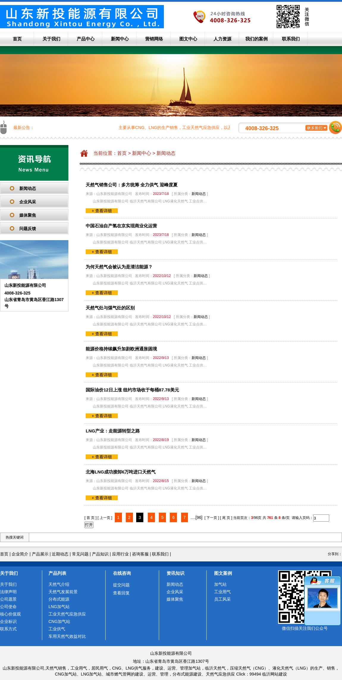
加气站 (220, 584)
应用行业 (120, 554)
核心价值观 (10, 614)
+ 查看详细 (102, 210)
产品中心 (86, 38)
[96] (198, 517)
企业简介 (20, 554)
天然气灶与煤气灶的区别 (110, 307)
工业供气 (56, 629)
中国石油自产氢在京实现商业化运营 (121, 225)
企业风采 (27, 201)
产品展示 (40, 554)
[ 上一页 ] (105, 518)
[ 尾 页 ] (226, 518)
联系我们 (291, 38)
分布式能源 (58, 599)
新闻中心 (120, 38)
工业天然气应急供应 (67, 614)
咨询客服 (140, 554)
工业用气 (222, 591)
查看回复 (121, 593)
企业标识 (8, 621)
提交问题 (121, 585)
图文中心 (188, 38)
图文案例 (223, 573)
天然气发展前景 (63, 591)
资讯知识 (175, 573)
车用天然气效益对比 (67, 636)
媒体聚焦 (27, 215)
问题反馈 (27, 228)
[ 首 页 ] (90, 518)
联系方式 (8, 629)
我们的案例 (256, 38)
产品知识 (100, 554)
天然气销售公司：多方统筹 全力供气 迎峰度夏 (131, 184)
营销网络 (154, 38)
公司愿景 (8, 599)
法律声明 (8, 591)
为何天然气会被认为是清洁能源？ (119, 266)
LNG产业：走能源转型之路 (113, 430)
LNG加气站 (59, 606)
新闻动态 (27, 188)
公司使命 (8, 606)
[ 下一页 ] (211, 518)
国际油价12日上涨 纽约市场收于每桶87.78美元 (132, 389)
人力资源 (222, 38)
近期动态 (60, 554)
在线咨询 (122, 573)
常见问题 (80, 554)
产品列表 (57, 573)
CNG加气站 (59, 621)
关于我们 (51, 38)
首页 (17, 38)
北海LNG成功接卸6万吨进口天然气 (121, 471)
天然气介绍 (58, 584)
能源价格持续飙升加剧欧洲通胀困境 (121, 348)
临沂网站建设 (274, 674)
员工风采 (222, 599)
